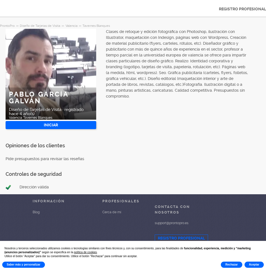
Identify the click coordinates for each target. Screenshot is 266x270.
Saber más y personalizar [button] (23, 264)
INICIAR (51, 125)
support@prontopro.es (171, 223)
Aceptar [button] (254, 264)
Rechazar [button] (231, 264)
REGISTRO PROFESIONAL (181, 238)
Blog (36, 212)
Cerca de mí (111, 212)
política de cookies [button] (85, 252)
